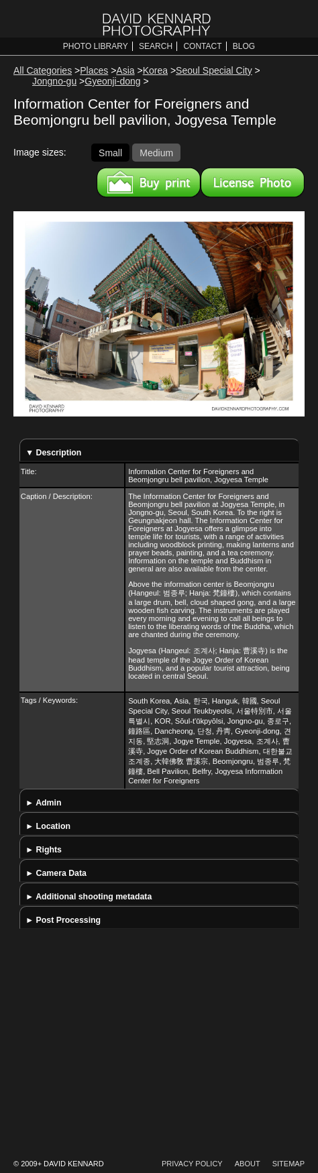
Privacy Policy (192, 1164)
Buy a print (149, 182)
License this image (253, 182)
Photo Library (95, 46)
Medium (156, 152)
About (247, 1164)
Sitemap (288, 1164)
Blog (244, 46)
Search (155, 46)
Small (110, 152)
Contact (202, 46)
